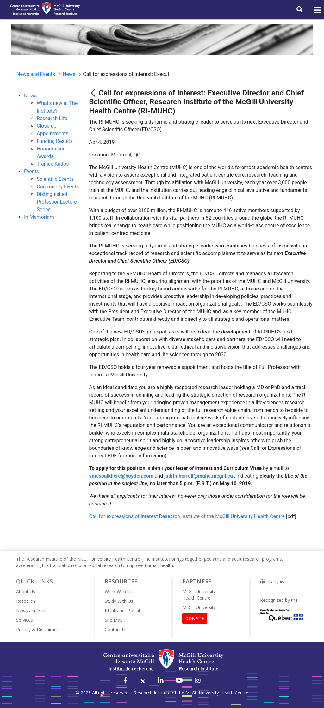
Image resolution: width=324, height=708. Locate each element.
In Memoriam (39, 217)
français (276, 581)
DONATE (194, 618)
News (30, 96)
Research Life (52, 118)
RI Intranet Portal (122, 610)
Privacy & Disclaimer (37, 629)
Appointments (52, 134)
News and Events (34, 610)
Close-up (46, 126)
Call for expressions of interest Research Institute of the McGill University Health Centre (187, 516)
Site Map (114, 620)
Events (31, 171)
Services (24, 620)
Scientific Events (55, 179)
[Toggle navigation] (316, 10)
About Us (25, 592)
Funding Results (55, 141)
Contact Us (116, 629)
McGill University (199, 607)
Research (25, 601)
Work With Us (119, 592)
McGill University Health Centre (199, 595)
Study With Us (119, 601)
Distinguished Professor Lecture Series (57, 201)
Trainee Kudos (53, 164)
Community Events (58, 187)
